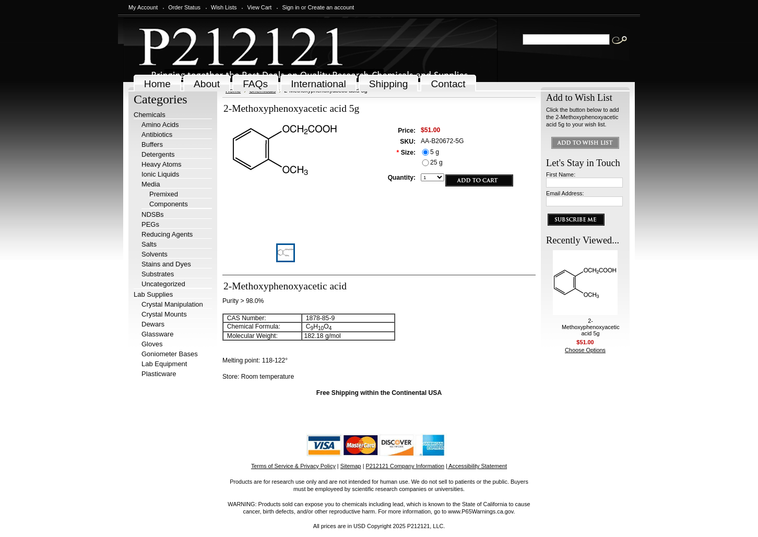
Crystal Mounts (164, 314)
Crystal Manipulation (172, 304)
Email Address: (565, 193)
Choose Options (585, 350)
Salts (149, 244)
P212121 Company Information (405, 466)
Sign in (290, 7)
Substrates (157, 274)
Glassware (157, 334)
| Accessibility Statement (476, 466)
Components (168, 204)
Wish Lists (224, 7)
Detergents (158, 154)
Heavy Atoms (161, 164)
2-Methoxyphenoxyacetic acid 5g (591, 327)
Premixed (163, 194)
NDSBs (152, 214)
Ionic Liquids (160, 174)
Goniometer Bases (169, 354)
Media (150, 184)
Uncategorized (163, 284)
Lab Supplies (153, 294)
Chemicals (149, 115)
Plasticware (158, 374)
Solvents (154, 254)
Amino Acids (160, 125)
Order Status (184, 7)
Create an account (330, 7)
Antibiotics (156, 134)
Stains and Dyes (166, 264)
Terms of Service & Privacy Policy (293, 466)
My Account (143, 7)
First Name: (560, 174)
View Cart (259, 7)
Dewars (152, 324)
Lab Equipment (164, 364)
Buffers (152, 144)
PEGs (150, 224)
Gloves (151, 344)
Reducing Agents (167, 234)
